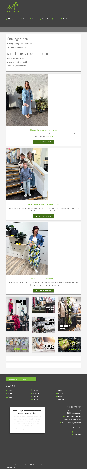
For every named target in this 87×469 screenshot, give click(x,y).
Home (14, 29)
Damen (34, 390)
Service (59, 397)
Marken (32, 29)
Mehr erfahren (43, 142)
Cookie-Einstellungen (32, 465)
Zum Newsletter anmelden (21, 379)
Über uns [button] (48, 29)
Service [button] (58, 29)
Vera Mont (49, 136)
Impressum (10, 465)
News (40, 29)
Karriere (76, 29)
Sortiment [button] (23, 29)
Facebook (77, 435)
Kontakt (60, 400)
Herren (59, 390)
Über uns (35, 397)
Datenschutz (19, 465)
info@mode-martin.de (73, 416)
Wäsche (35, 393)
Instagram (77, 432)
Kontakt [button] (67, 29)
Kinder (9, 393)
